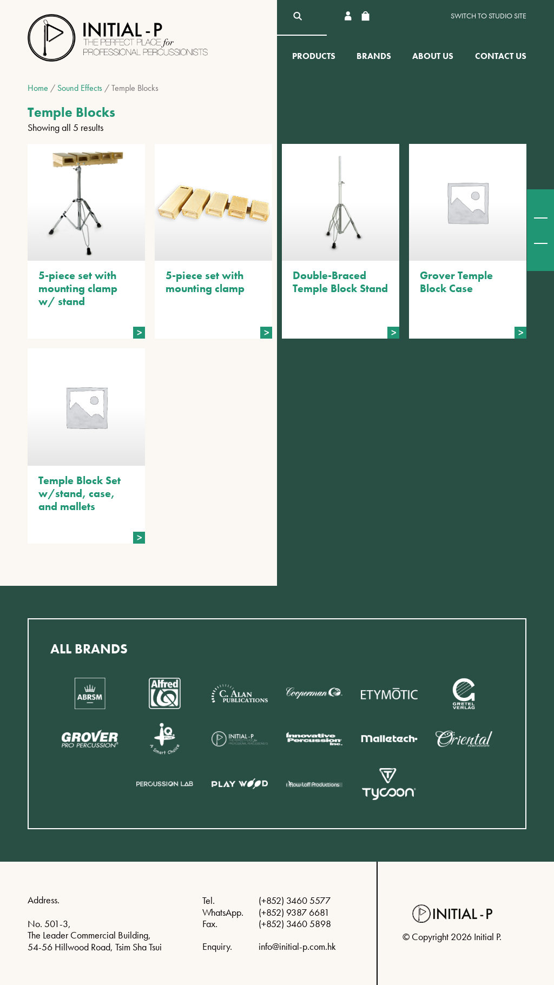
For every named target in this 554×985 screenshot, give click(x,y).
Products (313, 56)
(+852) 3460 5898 (295, 923)
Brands (374, 56)
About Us (432, 56)
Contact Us (500, 56)
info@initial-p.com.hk (297, 946)
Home (38, 88)
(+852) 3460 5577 (295, 900)
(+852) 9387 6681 (294, 912)
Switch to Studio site (488, 16)
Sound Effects (79, 88)
